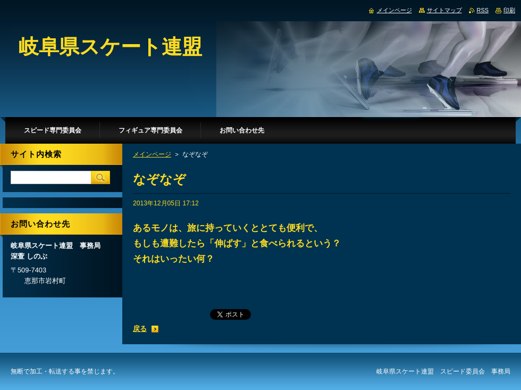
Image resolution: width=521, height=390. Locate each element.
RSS (483, 10)
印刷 (509, 10)
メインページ (152, 154)
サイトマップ (444, 10)
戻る (140, 329)
